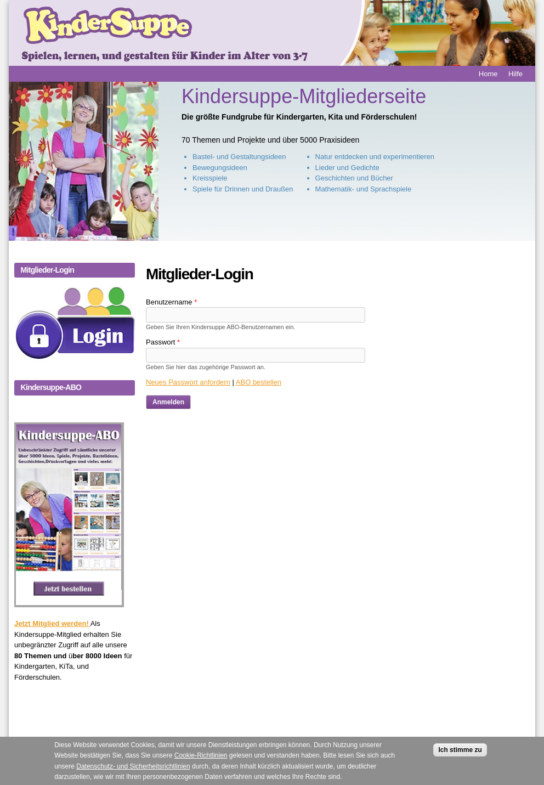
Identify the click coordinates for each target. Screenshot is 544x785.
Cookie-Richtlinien (201, 764)
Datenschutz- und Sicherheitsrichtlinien (133, 775)
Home (488, 74)
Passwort (163, 342)
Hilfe (515, 74)
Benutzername (171, 302)
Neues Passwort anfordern (188, 382)
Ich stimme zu (459, 759)
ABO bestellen (258, 382)
